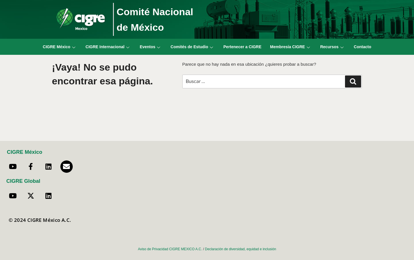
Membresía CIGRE (290, 46)
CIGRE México (59, 46)
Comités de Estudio (191, 46)
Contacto (362, 46)
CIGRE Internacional (107, 46)
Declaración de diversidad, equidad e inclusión (240, 249)
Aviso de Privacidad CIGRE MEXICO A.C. (170, 249)
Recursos (332, 46)
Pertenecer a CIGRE (242, 46)
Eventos (150, 46)
